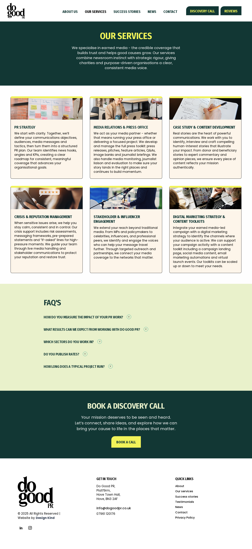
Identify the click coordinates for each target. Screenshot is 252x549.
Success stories (126, 11)
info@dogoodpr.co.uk (113, 508)
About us (70, 11)
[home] (16, 11)
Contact (170, 11)
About (179, 486)
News (152, 11)
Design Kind (45, 518)
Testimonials (184, 502)
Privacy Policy (185, 518)
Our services (95, 11)
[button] (126, 318)
